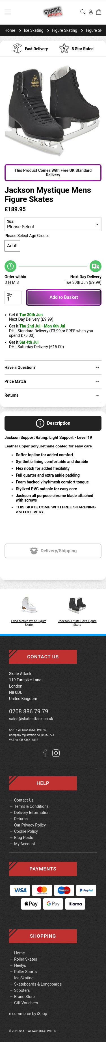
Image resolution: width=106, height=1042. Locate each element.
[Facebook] (47, 755)
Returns (21, 819)
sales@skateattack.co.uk (31, 718)
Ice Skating (31, 30)
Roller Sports (25, 971)
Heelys (20, 965)
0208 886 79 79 (28, 711)
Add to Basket (63, 297)
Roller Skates (25, 959)
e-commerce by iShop (28, 1013)
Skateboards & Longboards (38, 984)
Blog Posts (23, 837)
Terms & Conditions (31, 806)
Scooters (22, 990)
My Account (24, 844)
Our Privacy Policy (30, 825)
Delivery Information (31, 812)
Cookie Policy (26, 831)
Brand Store (24, 996)
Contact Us (24, 800)
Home (10, 30)
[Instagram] (56, 755)
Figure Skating (61, 30)
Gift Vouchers (26, 1003)
